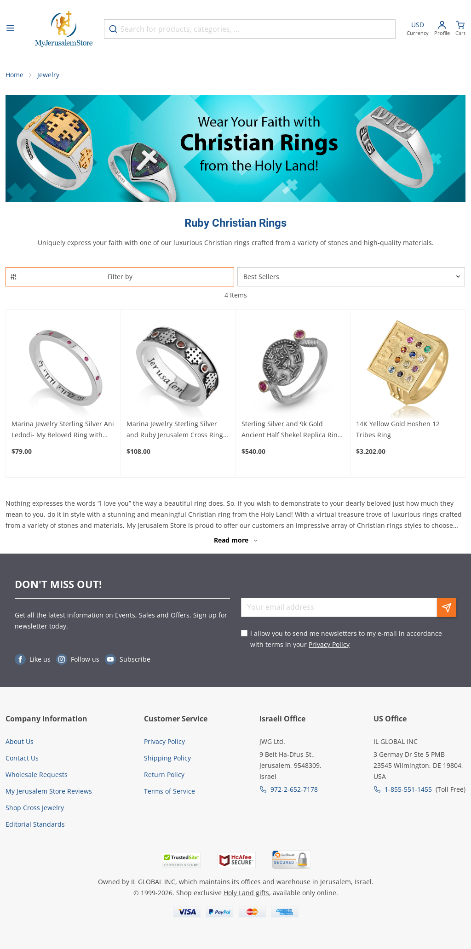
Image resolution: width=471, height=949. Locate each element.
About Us (20, 741)
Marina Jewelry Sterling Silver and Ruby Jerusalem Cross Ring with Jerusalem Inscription (174, 429)
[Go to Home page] (64, 29)
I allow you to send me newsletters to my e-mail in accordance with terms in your (346, 639)
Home (14, 74)
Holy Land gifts (246, 892)
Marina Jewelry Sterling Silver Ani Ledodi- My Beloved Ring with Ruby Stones (62, 429)
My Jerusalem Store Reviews (49, 791)
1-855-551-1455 (408, 789)
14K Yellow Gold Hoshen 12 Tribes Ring (398, 429)
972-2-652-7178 (294, 789)
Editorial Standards (35, 824)
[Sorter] (351, 276)
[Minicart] (460, 29)
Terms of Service (169, 791)
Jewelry (48, 74)
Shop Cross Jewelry (35, 807)
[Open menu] (10, 29)
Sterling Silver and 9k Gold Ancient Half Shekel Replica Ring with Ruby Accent (291, 429)
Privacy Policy (329, 644)
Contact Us (22, 758)
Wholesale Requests (37, 774)
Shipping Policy (167, 758)
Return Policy (164, 774)
